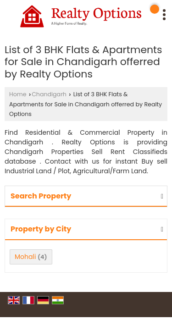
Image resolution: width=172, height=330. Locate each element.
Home (18, 94)
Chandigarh (49, 94)
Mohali (25, 256)
